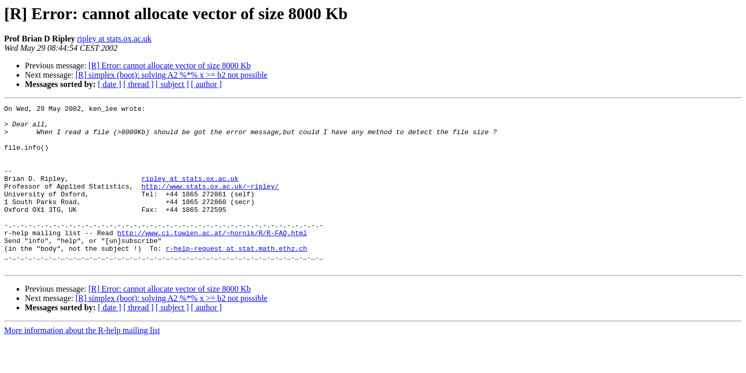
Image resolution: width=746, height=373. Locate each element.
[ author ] (206, 84)
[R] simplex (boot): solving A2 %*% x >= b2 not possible (172, 74)
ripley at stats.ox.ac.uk (114, 38)
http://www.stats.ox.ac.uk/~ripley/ (210, 203)
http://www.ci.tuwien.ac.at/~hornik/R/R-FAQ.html (212, 259)
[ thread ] (138, 84)
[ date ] (109, 84)
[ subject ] (172, 84)
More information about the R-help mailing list (82, 362)
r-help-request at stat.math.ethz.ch (236, 277)
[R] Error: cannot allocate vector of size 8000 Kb (170, 65)
